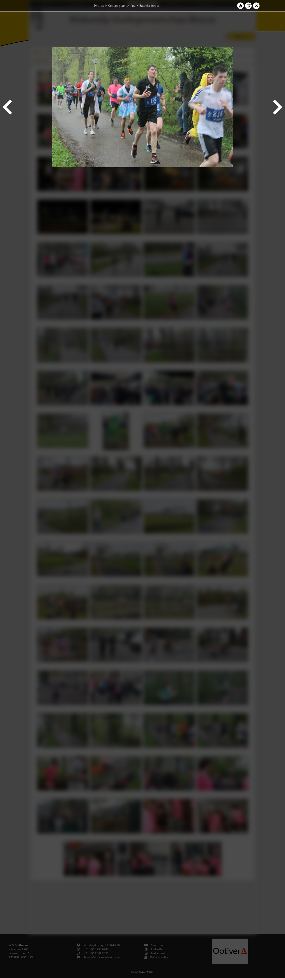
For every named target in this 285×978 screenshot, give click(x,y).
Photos (99, 6)
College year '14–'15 (121, 6)
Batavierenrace (149, 6)
